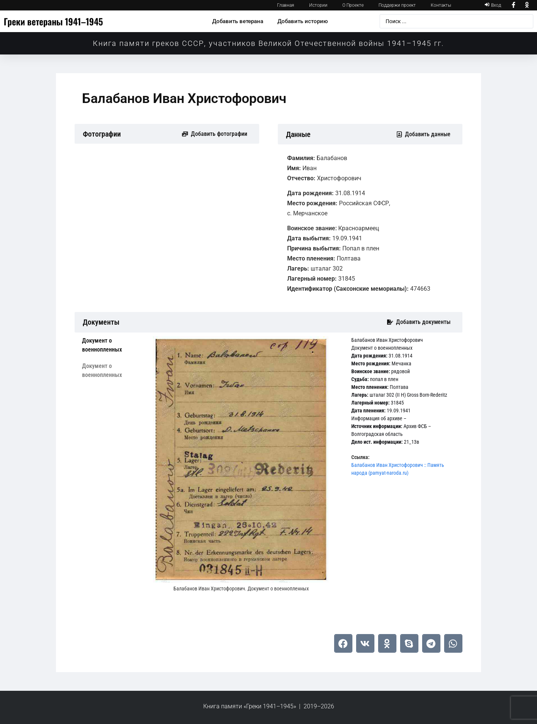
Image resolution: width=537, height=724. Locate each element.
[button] (343, 643)
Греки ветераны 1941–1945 (53, 21)
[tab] (112, 345)
